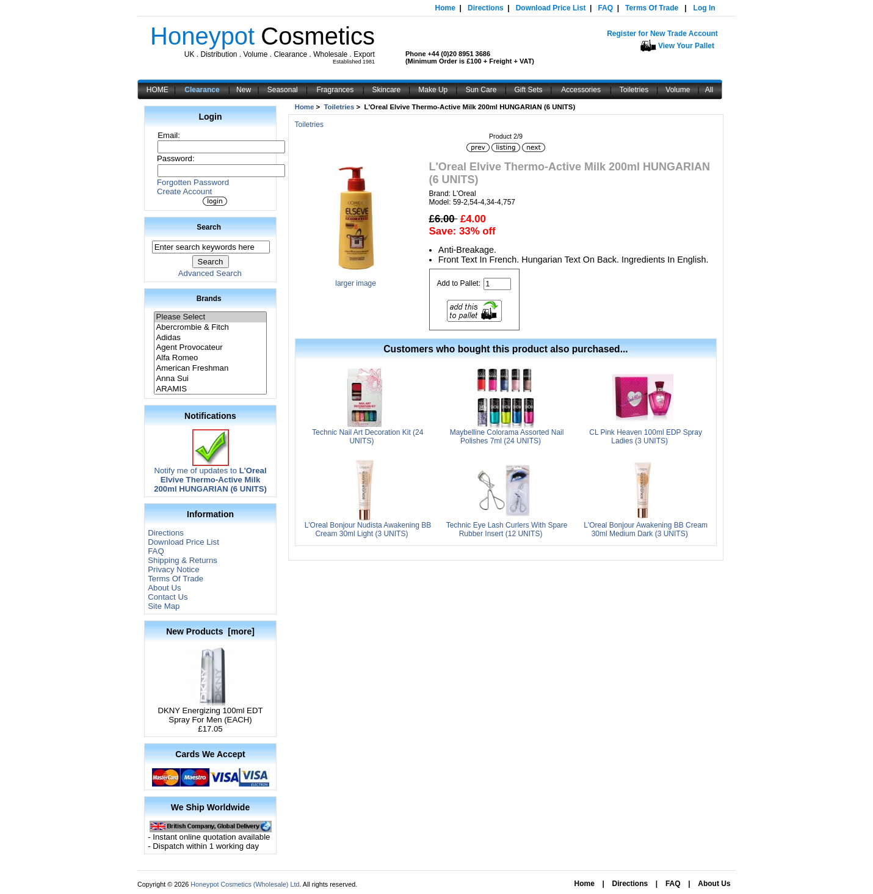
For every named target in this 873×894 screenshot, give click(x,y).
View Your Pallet (686, 46)
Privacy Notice (173, 569)
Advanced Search (210, 273)
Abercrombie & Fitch (210, 327)
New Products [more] (210, 631)
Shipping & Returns (182, 560)
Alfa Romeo (210, 358)
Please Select (210, 317)
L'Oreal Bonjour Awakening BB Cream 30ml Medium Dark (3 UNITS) (646, 529)
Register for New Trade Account (662, 33)
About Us (164, 587)
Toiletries (634, 89)
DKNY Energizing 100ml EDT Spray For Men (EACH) (210, 711)
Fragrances (335, 89)
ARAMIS (210, 389)
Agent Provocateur (210, 348)
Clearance (201, 89)
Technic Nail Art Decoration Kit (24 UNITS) (367, 436)
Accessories (581, 89)
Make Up (432, 89)
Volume (677, 89)
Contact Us (167, 596)
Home (445, 8)
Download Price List (551, 8)
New (243, 89)
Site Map (163, 606)
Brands (209, 298)
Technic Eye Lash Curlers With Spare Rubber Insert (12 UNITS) (507, 529)
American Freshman (210, 368)
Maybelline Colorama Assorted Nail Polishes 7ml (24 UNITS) (507, 436)
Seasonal (282, 89)
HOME (157, 89)
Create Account (184, 191)
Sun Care (481, 89)
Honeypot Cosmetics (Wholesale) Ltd (244, 884)
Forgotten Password (193, 182)
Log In (704, 8)
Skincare (386, 89)
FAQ (605, 8)
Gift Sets (529, 89)
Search (209, 227)
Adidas (210, 338)
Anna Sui (210, 379)
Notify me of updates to (210, 476)
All (709, 89)
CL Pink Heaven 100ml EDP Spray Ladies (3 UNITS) (645, 436)
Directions (486, 8)
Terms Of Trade (651, 8)
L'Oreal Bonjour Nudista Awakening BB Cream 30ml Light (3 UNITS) (368, 529)
